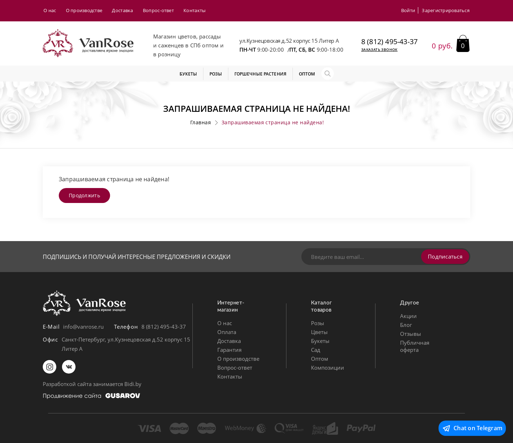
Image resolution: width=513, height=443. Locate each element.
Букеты (320, 340)
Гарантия (229, 349)
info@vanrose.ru (83, 326)
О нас (49, 10)
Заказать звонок (379, 49)
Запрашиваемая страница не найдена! (273, 122)
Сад (315, 349)
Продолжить (84, 195)
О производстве (84, 10)
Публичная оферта (414, 346)
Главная (200, 122)
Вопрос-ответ (158, 10)
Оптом (319, 358)
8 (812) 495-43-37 (389, 41)
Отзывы (410, 333)
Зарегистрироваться (446, 10)
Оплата (226, 331)
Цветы (319, 331)
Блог (406, 324)
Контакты (194, 10)
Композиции (327, 367)
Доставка (122, 10)
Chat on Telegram (472, 428)
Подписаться (445, 256)
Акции (408, 315)
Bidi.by (132, 383)
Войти (408, 10)
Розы (317, 323)
